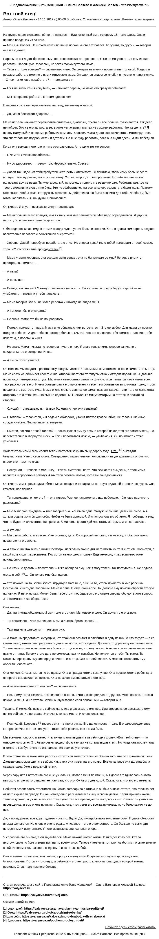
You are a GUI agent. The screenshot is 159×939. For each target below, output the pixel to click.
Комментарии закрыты (138, 19)
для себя (15, 574)
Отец (114, 451)
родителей (50, 249)
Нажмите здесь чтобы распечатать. (130, 927)
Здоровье (30, 723)
